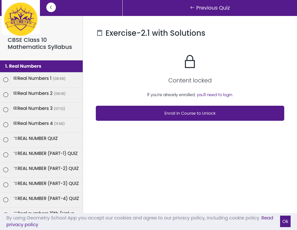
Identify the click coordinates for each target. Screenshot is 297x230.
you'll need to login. (215, 94)
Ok (285, 221)
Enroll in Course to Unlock (190, 113)
